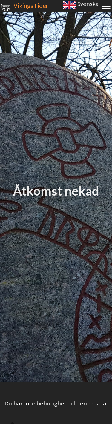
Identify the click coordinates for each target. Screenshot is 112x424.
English (69, 5)
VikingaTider (30, 5)
